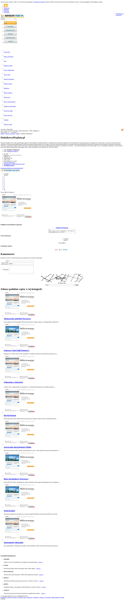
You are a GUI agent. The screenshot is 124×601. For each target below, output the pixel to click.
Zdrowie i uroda (8, 123)
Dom (5, 60)
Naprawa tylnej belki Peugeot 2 (16, 351)
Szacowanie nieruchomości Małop (17, 448)
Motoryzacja (7, 96)
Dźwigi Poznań (10, 416)
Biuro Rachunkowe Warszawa (16, 480)
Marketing (6, 87)
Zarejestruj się (119, 13)
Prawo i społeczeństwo (9, 101)
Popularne (6, 9)
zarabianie (3, 168)
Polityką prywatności (39, 2)
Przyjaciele (6, 12)
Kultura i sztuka (8, 83)
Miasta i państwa (8, 92)
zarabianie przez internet (12, 168)
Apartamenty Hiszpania (13, 543)
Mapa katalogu (55, 598)
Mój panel (118, 15)
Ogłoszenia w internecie (13, 383)
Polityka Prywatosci (12, 598)
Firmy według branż (9, 69)
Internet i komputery (9, 78)
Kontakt (62, 598)
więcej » (41, 563)
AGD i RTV (7, 51)
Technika (6, 119)
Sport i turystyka (8, 114)
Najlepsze (6, 10)
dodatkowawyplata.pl (12, 151)
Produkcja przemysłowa (10, 105)
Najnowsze (6, 8)
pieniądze (20, 168)
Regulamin (3, 598)
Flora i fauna (7, 74)
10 (4, 189)
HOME (2, 133)
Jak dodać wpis (22, 598)
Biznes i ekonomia (8, 56)
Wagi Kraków (9, 511)
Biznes (18, 133)
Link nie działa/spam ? (9, 162)
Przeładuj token (62, 283)
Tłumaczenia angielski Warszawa (17, 319)
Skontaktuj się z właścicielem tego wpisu (14, 164)
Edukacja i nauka (8, 65)
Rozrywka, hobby (8, 110)
